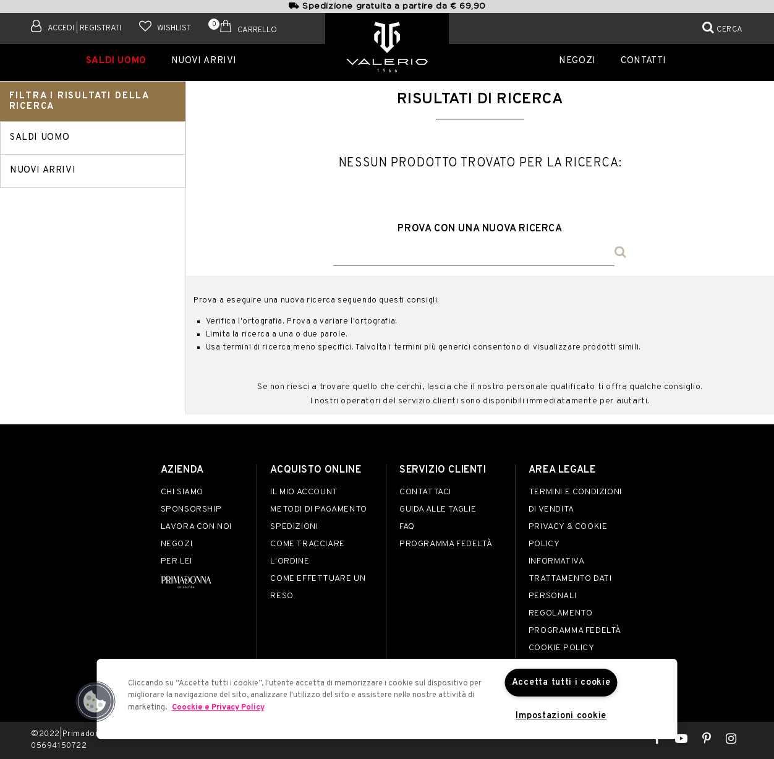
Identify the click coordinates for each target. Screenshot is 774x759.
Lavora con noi (196, 526)
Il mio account (304, 492)
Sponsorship (191, 509)
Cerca (730, 30)
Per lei (176, 561)
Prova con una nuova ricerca (480, 229)
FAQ (407, 526)
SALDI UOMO (116, 61)
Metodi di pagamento (318, 509)
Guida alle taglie (437, 509)
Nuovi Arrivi (204, 61)
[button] (95, 701)
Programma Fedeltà (445, 544)
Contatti (643, 61)
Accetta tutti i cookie (561, 682)
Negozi (577, 61)
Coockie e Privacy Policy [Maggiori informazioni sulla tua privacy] (218, 708)
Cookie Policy (562, 648)
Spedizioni (294, 526)
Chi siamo (182, 492)
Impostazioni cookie (561, 716)
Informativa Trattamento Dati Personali (570, 578)
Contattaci (425, 492)
